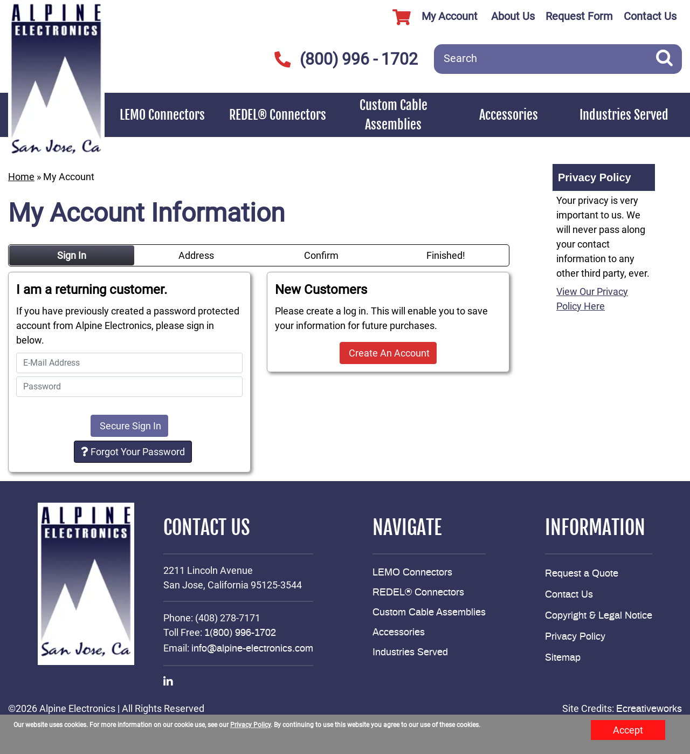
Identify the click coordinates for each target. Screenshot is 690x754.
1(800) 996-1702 (240, 633)
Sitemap (563, 658)
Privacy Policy (575, 637)
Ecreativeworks (649, 709)
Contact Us (650, 16)
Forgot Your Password (133, 451)
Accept (628, 730)
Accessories (508, 115)
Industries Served (623, 115)
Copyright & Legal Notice (598, 616)
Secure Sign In (129, 425)
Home (21, 176)
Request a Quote (581, 574)
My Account (431, 17)
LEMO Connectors (162, 115)
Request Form (579, 16)
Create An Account (388, 353)
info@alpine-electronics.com (252, 649)
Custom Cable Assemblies (393, 115)
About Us (513, 16)
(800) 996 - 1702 (346, 59)
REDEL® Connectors (277, 115)
